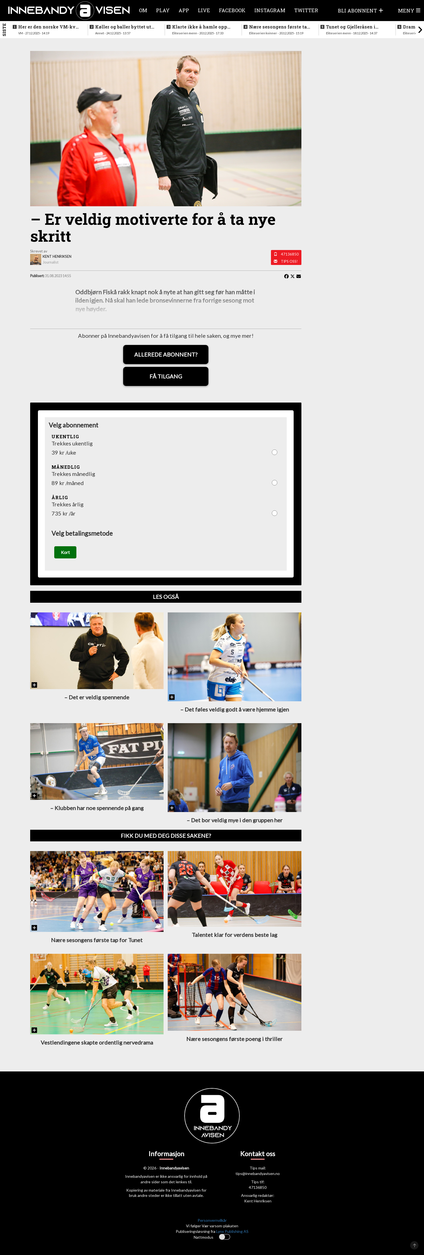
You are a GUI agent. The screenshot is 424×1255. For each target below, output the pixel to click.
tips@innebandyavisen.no (258, 1173)
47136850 (290, 254)
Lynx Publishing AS (232, 1231)
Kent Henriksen (258, 1201)
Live (204, 10)
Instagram (269, 10)
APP (184, 10)
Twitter (306, 10)
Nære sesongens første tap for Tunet (279, 27)
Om (143, 10)
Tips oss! (289, 261)
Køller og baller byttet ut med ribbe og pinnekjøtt (123, 27)
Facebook (232, 10)
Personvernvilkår (212, 1220)
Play (163, 10)
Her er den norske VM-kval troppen (49, 27)
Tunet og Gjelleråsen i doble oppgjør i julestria (353, 27)
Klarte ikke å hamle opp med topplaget (199, 27)
